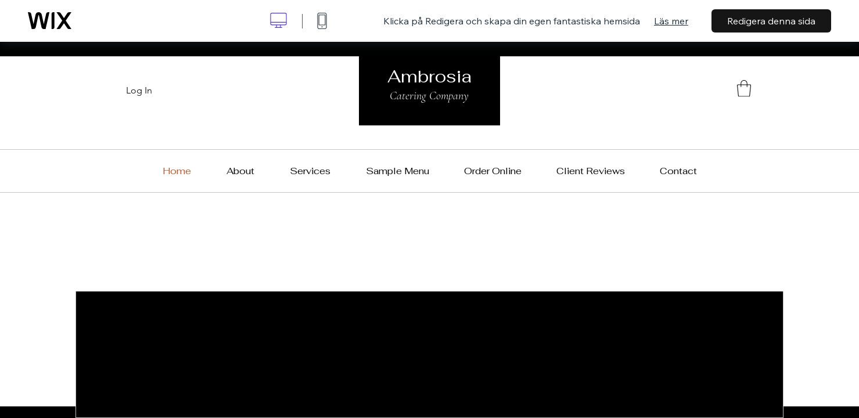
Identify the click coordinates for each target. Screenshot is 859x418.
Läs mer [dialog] (671, 21)
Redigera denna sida (771, 21)
